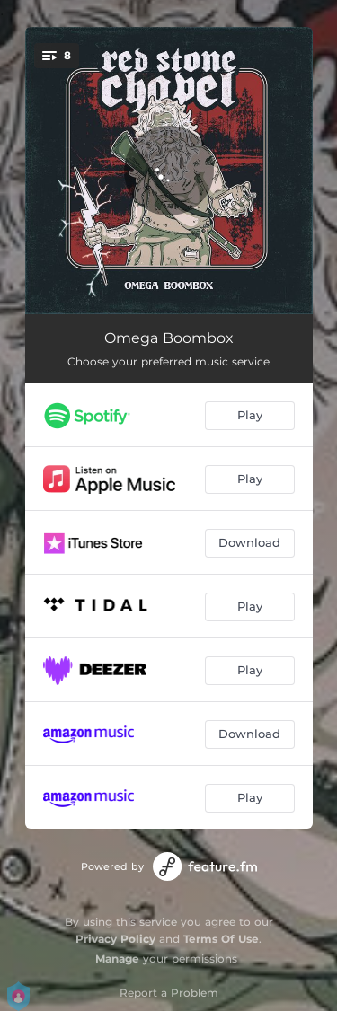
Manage (117, 958)
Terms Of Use (221, 938)
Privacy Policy (115, 938)
